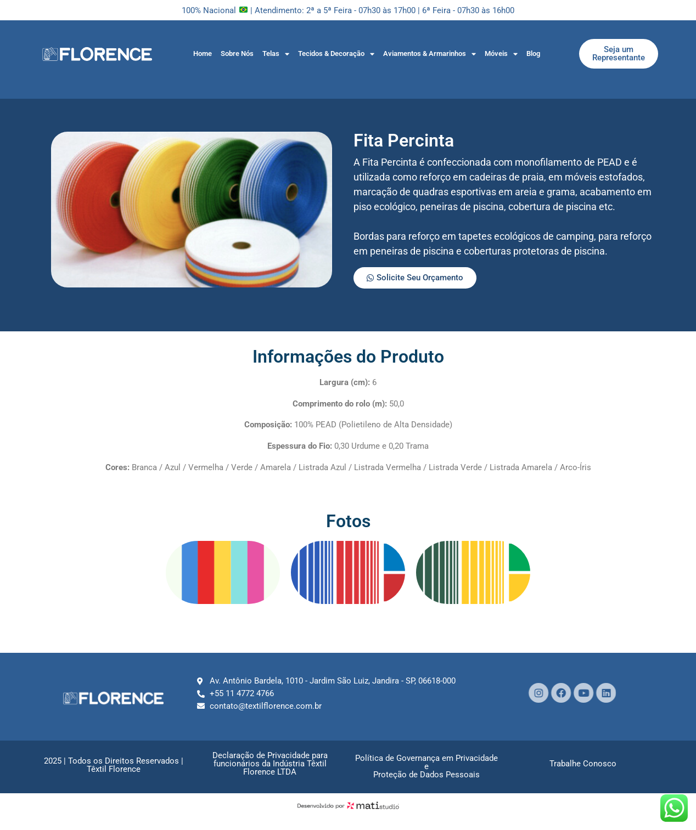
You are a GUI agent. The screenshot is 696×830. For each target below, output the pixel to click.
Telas (275, 54)
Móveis (501, 54)
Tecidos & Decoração (336, 54)
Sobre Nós (237, 53)
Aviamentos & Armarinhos (429, 54)
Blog (533, 53)
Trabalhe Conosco (582, 764)
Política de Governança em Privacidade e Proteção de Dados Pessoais (426, 766)
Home (202, 53)
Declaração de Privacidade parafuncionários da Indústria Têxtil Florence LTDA (270, 764)
